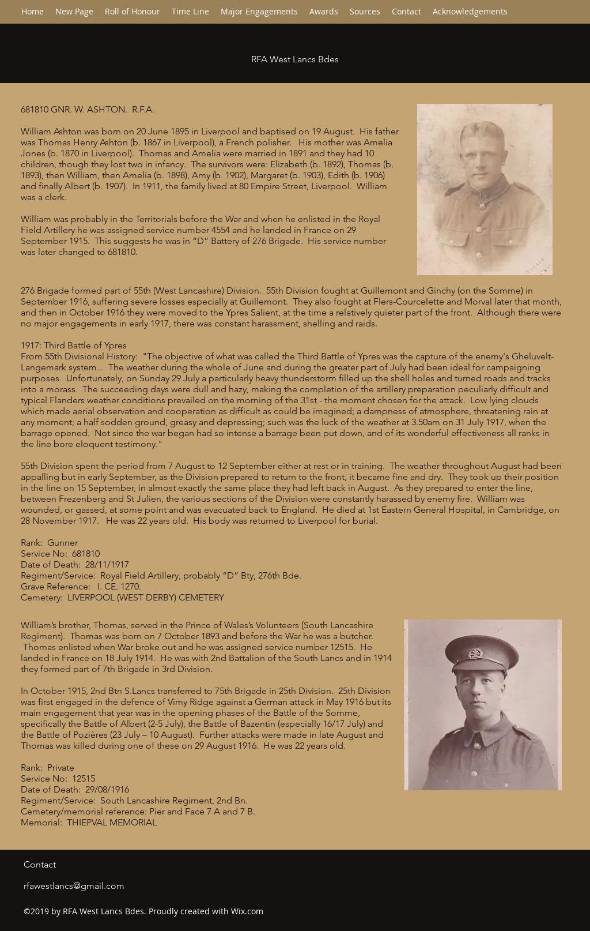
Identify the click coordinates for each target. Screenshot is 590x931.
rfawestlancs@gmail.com (74, 885)
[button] (190, 11)
